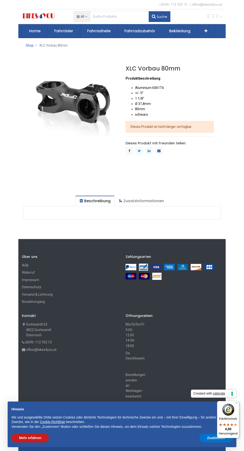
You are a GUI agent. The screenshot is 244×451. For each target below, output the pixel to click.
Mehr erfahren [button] (30, 438)
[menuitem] (34, 31)
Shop (30, 45)
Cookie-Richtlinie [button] (52, 422)
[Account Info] (219, 16)
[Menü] (236, 404)
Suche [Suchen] (159, 16)
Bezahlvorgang (33, 302)
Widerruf (28, 272)
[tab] (95, 201)
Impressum (30, 280)
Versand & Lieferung (37, 294)
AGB (25, 265)
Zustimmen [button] (216, 438)
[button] (82, 16)
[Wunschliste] (213, 16)
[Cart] (208, 16)
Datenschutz (31, 287)
